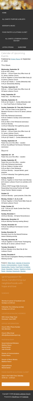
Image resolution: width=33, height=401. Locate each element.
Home (4, 13)
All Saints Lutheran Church (16, 4)
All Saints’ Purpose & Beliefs (13, 19)
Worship (23, 271)
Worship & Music (8, 25)
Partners (16, 269)
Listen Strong (8, 47)
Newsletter (9, 269)
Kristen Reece (15, 59)
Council (20, 265)
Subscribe (22, 47)
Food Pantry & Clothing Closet (14, 32)
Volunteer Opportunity (13, 271)
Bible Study (11, 263)
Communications (11, 265)
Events (12, 267)
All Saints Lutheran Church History (16, 40)
